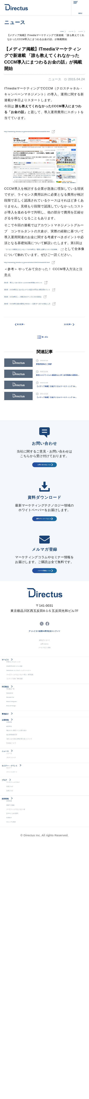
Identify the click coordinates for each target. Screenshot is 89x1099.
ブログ (10, 1006)
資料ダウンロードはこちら (44, 620)
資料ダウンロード (44, 764)
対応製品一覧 (15, 850)
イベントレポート (17, 993)
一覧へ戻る (44, 377)
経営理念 (12, 915)
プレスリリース (16, 967)
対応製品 (12, 843)
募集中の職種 (15, 1052)
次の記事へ (60, 366)
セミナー (12, 987)
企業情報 (12, 902)
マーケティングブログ (20, 1013)
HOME (42, 31)
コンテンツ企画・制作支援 (23, 830)
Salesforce (13, 856)
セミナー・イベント (22, 980)
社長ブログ (13, 1019)
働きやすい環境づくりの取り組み (28, 921)
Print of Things (16, 876)
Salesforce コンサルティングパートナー (32, 817)
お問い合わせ (44, 773)
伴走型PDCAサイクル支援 (23, 811)
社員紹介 (12, 1071)
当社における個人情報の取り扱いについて (33, 934)
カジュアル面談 (16, 1078)
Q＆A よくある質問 (19, 1065)
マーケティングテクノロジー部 (26, 1058)
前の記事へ (28, 366)
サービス (12, 797)
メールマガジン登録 (44, 781)
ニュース (58, 31)
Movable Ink (14, 863)
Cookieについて (16, 941)
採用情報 (12, 1038)
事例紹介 (12, 889)
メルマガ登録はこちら (44, 679)
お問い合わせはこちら (44, 559)
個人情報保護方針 (17, 928)
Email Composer (17, 869)
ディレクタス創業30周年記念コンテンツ (44, 754)
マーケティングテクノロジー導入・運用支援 (35, 824)
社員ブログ (13, 1026)
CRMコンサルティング (21, 804)
